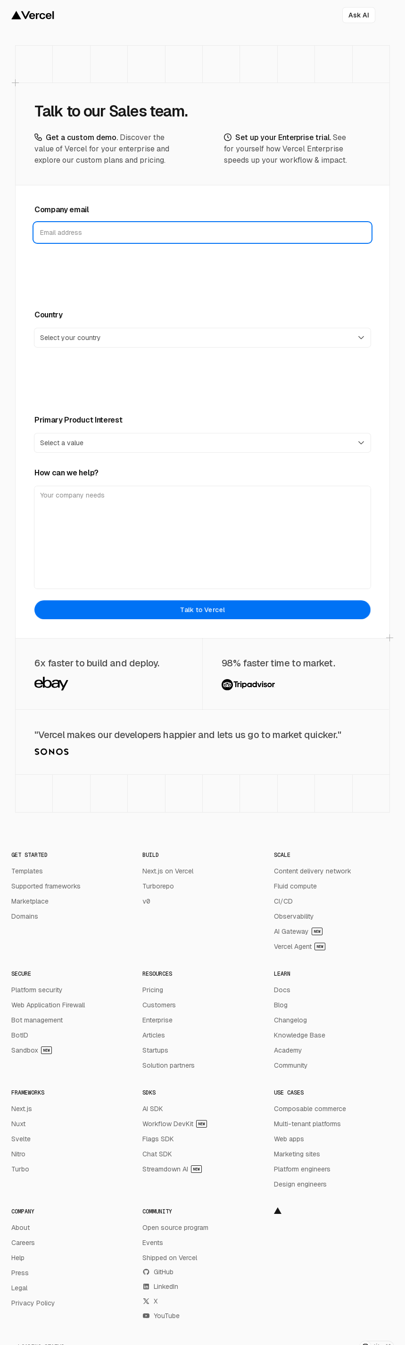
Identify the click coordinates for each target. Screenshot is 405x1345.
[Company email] (202, 232)
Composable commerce (310, 1108)
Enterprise (157, 1020)
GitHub (158, 1272)
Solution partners (168, 1065)
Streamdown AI (172, 1169)
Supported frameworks (46, 886)
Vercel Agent (299, 946)
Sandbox (31, 1050)
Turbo (20, 1169)
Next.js (21, 1108)
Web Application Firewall (48, 1005)
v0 (146, 901)
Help (18, 1258)
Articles (153, 1035)
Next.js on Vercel (167, 871)
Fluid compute (295, 886)
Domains (24, 916)
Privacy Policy (33, 1303)
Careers (23, 1242)
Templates (27, 871)
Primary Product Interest (78, 420)
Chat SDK (157, 1154)
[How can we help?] (202, 537)
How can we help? (66, 473)
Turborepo (158, 886)
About (20, 1227)
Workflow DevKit (174, 1124)
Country (48, 315)
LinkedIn (160, 1286)
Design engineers (300, 1184)
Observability (294, 916)
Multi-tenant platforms (307, 1124)
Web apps (289, 1139)
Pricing (152, 990)
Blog (281, 1005)
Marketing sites (297, 1154)
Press (20, 1273)
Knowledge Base (299, 1035)
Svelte (21, 1139)
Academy (288, 1050)
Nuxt (18, 1124)
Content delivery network (312, 871)
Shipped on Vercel (169, 1258)
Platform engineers (302, 1169)
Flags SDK (158, 1139)
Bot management (37, 1020)
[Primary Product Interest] (202, 442)
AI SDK (152, 1108)
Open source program (175, 1227)
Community (291, 1065)
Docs (282, 990)
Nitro (18, 1154)
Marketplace (30, 901)
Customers (159, 1005)
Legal (19, 1288)
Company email (61, 210)
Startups (155, 1050)
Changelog (290, 1020)
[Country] (202, 337)
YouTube (161, 1316)
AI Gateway (298, 931)
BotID (19, 1035)
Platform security (37, 990)
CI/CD (283, 901)
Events (152, 1242)
